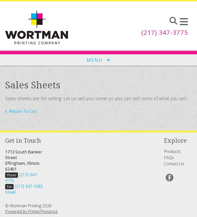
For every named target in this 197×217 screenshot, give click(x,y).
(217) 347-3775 (164, 32)
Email (10, 192)
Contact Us (174, 164)
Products (172, 151)
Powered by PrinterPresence (31, 211)
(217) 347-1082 (29, 186)
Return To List (23, 111)
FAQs (169, 157)
